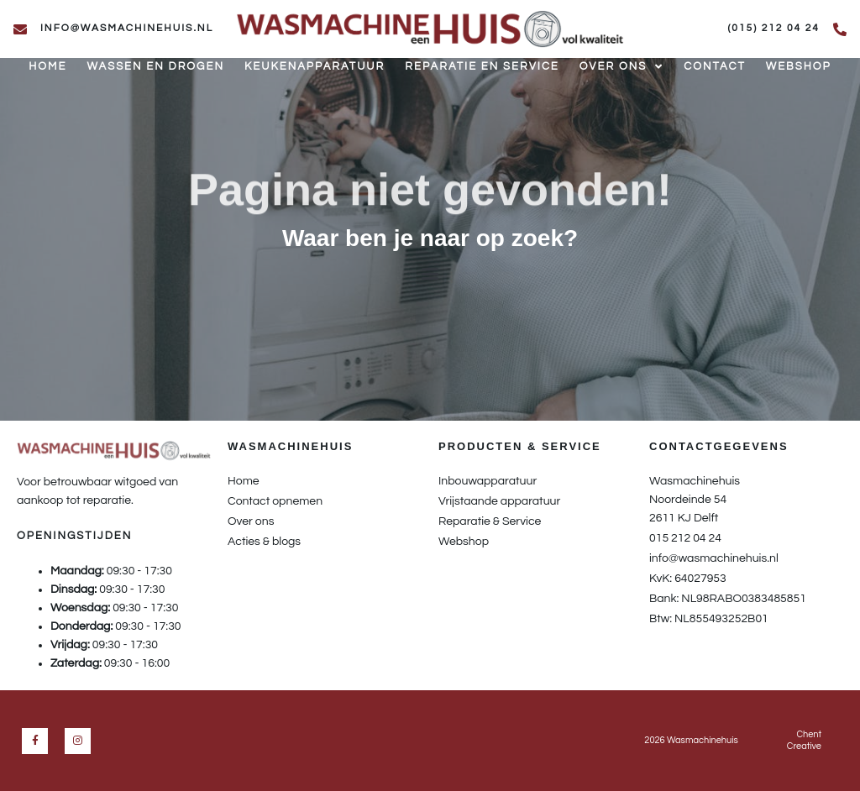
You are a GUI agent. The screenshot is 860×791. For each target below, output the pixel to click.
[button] (430, 272)
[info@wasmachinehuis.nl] (20, 29)
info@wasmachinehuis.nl (126, 28)
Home (47, 66)
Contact (715, 66)
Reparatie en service (481, 66)
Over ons (621, 67)
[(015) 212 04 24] (840, 29)
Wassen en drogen (155, 66)
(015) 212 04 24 (773, 28)
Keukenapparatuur (314, 66)
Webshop (798, 66)
